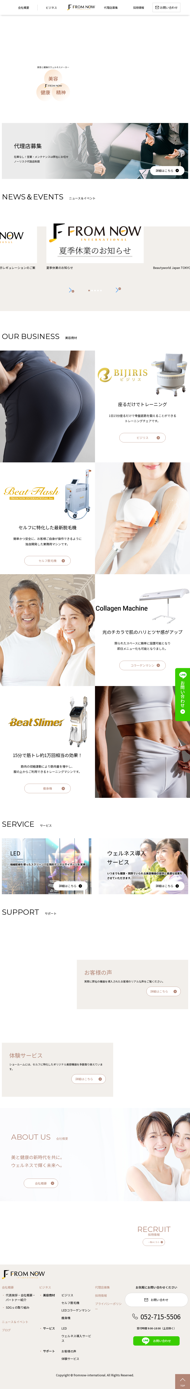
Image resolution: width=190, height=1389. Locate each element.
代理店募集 (102, 1287)
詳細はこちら (164, 170)
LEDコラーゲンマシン (76, 1310)
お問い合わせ (156, 1300)
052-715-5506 (156, 1316)
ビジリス (142, 437)
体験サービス (70, 1358)
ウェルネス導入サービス (76, 1338)
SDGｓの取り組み (18, 1307)
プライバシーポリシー (108, 1306)
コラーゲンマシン (142, 665)
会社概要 (41, 1183)
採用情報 (101, 1295)
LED (64, 1328)
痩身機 (47, 788)
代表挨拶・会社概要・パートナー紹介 (20, 1297)
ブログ (6, 1330)
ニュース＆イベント (15, 1321)
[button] (118, 290)
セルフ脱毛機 (47, 560)
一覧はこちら (153, 1242)
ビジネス (51, 8)
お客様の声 (68, 1351)
